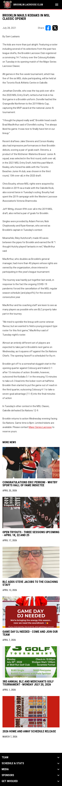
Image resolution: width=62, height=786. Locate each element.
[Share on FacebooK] (48, 28)
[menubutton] (57, 5)
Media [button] (5, 769)
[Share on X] (55, 28)
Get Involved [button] (10, 781)
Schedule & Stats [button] (13, 763)
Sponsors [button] (8, 775)
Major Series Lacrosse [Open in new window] (40, 427)
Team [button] (5, 757)
